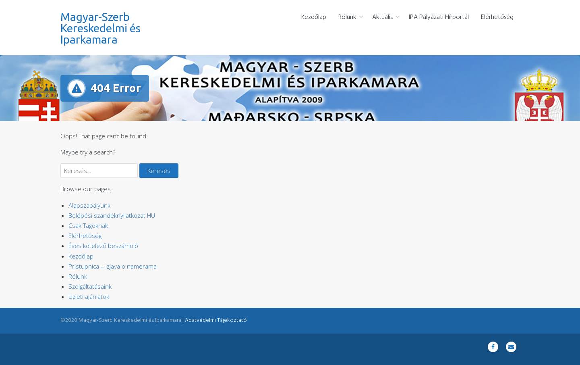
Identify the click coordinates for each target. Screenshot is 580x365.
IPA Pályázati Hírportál (439, 17)
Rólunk (347, 17)
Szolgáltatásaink (90, 286)
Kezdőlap (313, 17)
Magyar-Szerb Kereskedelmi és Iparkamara (100, 28)
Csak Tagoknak (88, 225)
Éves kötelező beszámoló (103, 246)
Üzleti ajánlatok (88, 296)
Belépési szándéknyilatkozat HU (111, 215)
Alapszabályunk (89, 205)
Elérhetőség (497, 17)
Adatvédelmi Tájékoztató (216, 320)
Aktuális (382, 17)
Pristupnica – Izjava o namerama (112, 266)
